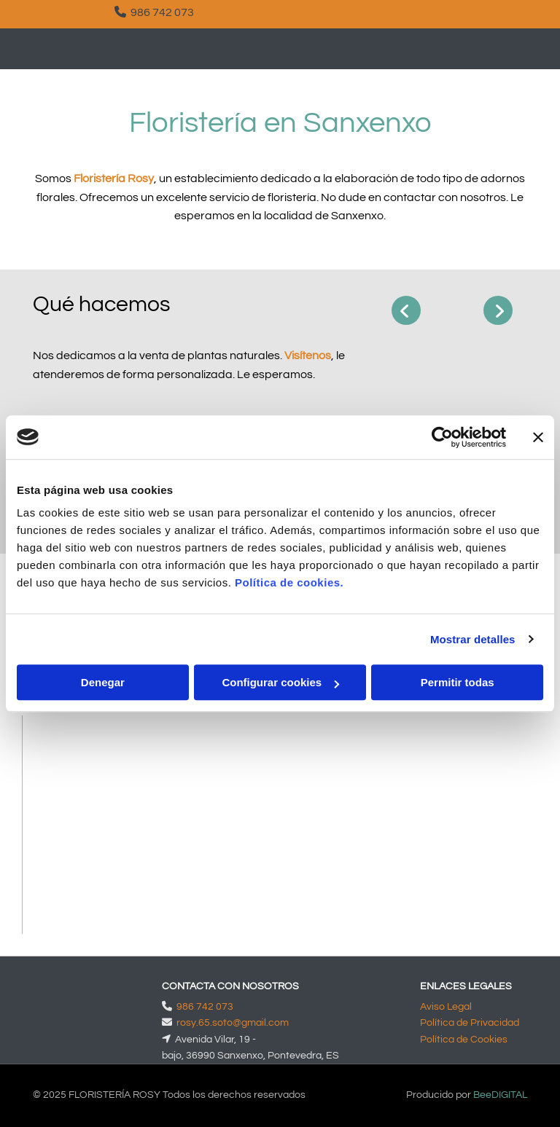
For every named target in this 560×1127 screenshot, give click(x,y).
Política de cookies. (289, 582)
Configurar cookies (280, 682)
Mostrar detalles (473, 639)
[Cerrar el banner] (538, 437)
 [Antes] (406, 310)
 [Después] (498, 310)
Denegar (103, 682)
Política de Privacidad (469, 1023)
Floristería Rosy (114, 178)
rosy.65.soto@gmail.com (232, 1023)
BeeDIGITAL (500, 1095)
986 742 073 (162, 12)
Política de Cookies (464, 1039)
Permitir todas (457, 682)
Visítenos (307, 355)
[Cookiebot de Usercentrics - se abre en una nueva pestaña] (442, 437)
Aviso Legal (446, 1007)
